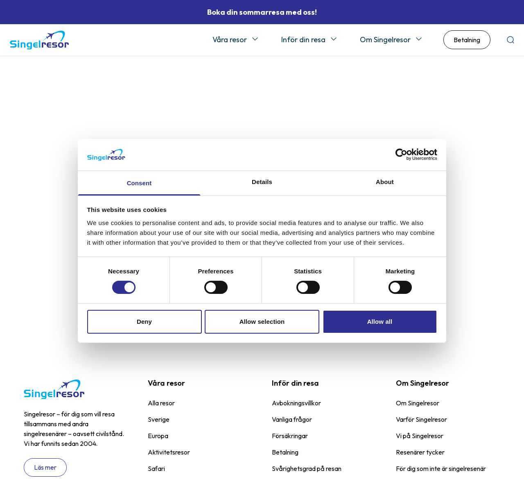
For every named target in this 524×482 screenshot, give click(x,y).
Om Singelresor (385, 40)
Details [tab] (262, 181)
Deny (144, 321)
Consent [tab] (139, 183)
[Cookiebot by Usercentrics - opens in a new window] (401, 154)
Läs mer (45, 468)
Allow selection (262, 321)
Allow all (380, 321)
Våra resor (229, 40)
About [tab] (385, 181)
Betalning (467, 40)
